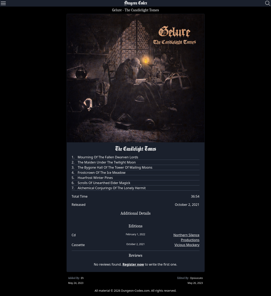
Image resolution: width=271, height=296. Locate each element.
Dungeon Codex (135, 3)
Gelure (117, 10)
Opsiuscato (196, 278)
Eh (82, 278)
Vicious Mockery (186, 245)
